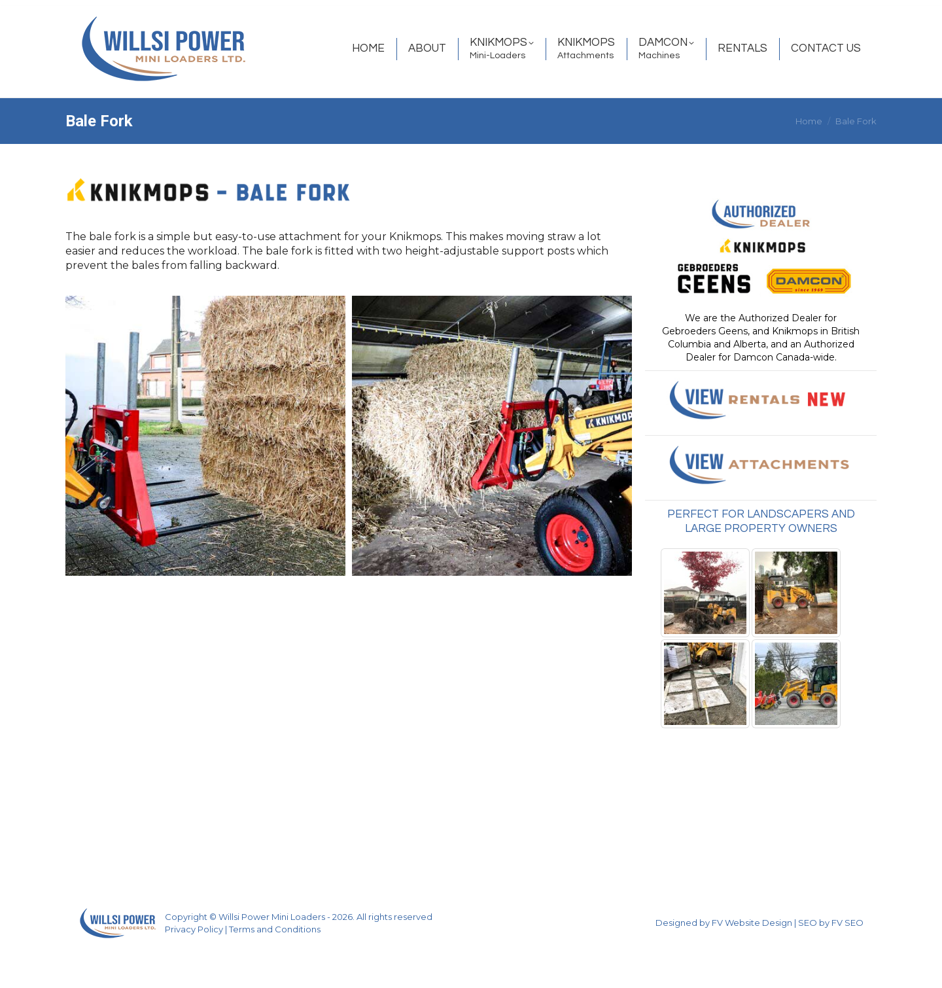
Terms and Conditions (275, 966)
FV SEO (847, 959)
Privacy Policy (194, 966)
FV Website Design (752, 959)
